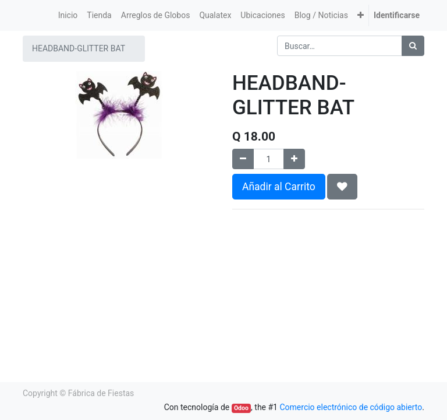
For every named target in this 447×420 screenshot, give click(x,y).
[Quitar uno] (243, 159)
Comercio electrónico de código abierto (350, 407)
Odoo (241, 408)
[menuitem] (68, 15)
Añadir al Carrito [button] (278, 186)
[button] (360, 15)
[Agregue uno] (294, 159)
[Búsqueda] (413, 46)
